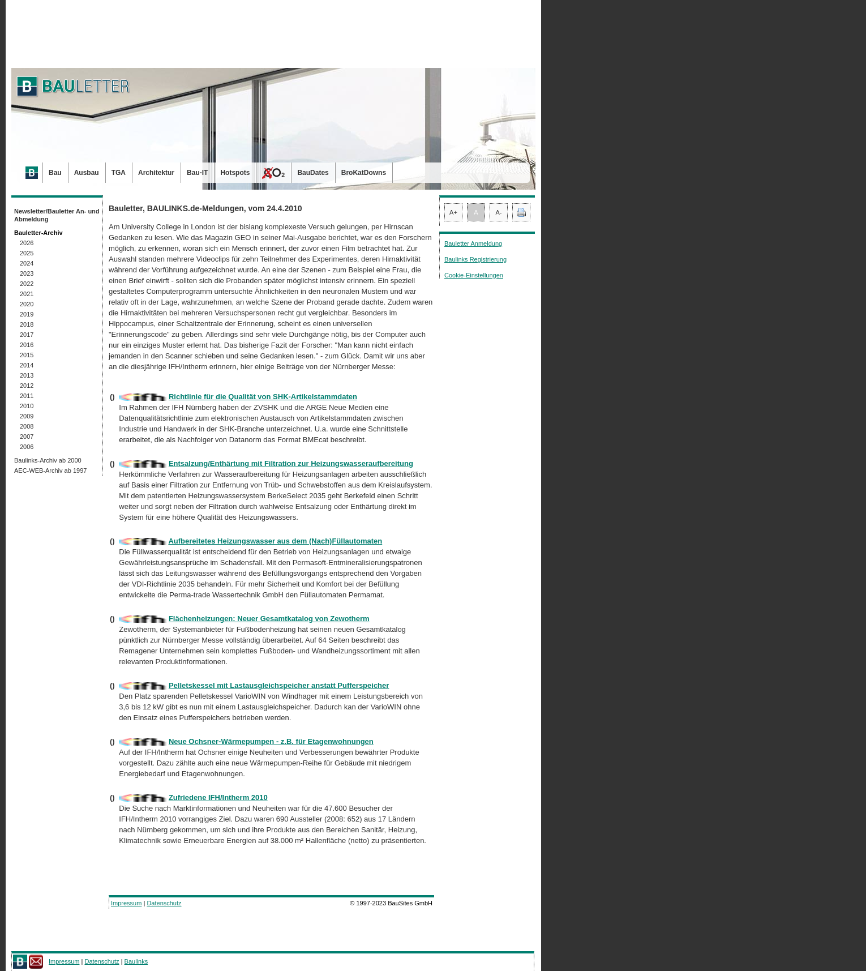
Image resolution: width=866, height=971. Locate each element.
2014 (26, 365)
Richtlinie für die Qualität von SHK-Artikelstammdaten (263, 396)
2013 (26, 375)
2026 (26, 242)
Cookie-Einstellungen (473, 275)
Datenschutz (164, 903)
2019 (26, 314)
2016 (26, 344)
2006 (26, 446)
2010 (26, 406)
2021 (26, 293)
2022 (26, 283)
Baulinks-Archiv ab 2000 (48, 460)
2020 (26, 304)
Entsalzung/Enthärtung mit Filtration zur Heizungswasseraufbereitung (291, 463)
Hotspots (235, 173)
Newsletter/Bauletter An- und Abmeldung (57, 215)
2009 (26, 416)
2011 (26, 395)
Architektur (156, 173)
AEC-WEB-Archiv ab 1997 (50, 470)
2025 (26, 253)
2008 (26, 426)
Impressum (126, 903)
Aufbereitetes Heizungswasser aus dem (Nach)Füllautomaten (275, 541)
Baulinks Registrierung (475, 259)
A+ (453, 212)
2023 (26, 273)
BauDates (312, 173)
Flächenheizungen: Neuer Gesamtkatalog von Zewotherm (269, 618)
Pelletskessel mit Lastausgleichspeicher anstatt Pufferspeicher (279, 685)
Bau (55, 173)
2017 (26, 334)
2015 (26, 355)
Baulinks (136, 961)
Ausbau (86, 173)
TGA (119, 173)
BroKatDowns (363, 173)
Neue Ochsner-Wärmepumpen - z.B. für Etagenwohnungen (271, 741)
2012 (26, 385)
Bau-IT (197, 173)
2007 (26, 436)
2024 (26, 263)
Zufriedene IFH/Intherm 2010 (218, 797)
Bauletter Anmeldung (473, 243)
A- (499, 212)
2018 (26, 324)
